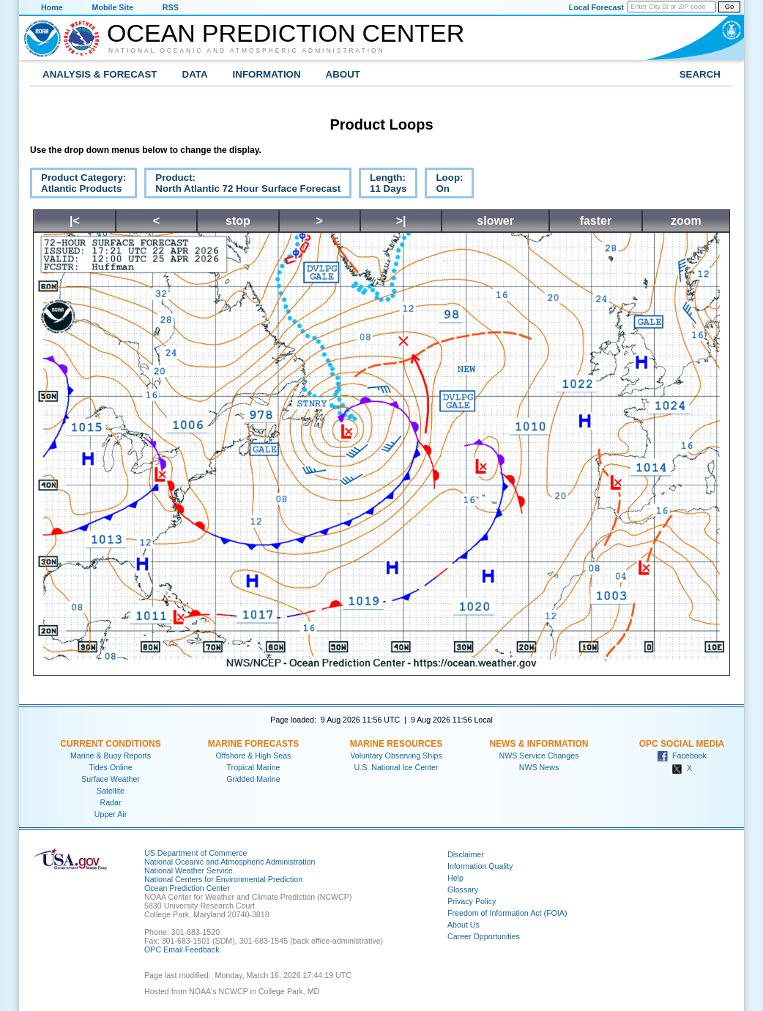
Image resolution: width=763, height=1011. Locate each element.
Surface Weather (110, 779)
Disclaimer (465, 854)
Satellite (110, 790)
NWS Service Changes (539, 755)
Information (267, 74)
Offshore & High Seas (253, 755)
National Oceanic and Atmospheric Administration (246, 50)
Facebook (682, 755)
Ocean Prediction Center (285, 33)
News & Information (538, 744)
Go (729, 6)
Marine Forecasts (253, 744)
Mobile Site (112, 7)
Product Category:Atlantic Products (78, 185)
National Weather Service (188, 870)
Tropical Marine (253, 767)
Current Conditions (110, 744)
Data (195, 74)
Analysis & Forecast (99, 74)
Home (52, 7)
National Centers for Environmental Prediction (223, 879)
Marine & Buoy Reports (110, 755)
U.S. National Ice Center (396, 767)
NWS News (539, 767)
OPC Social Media (681, 744)
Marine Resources (396, 744)
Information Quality (480, 866)
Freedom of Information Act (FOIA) (507, 913)
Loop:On (444, 185)
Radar (110, 802)
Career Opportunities (483, 936)
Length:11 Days (382, 185)
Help (455, 877)
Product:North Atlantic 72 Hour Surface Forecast (242, 185)
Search (700, 74)
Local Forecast (596, 7)
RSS (171, 7)
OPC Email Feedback (181, 949)
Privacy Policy (471, 901)
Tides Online (110, 767)
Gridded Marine (253, 779)
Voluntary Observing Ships (396, 755)
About (343, 74)
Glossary (462, 889)
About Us (463, 924)
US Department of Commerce (195, 852)
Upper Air (110, 814)
